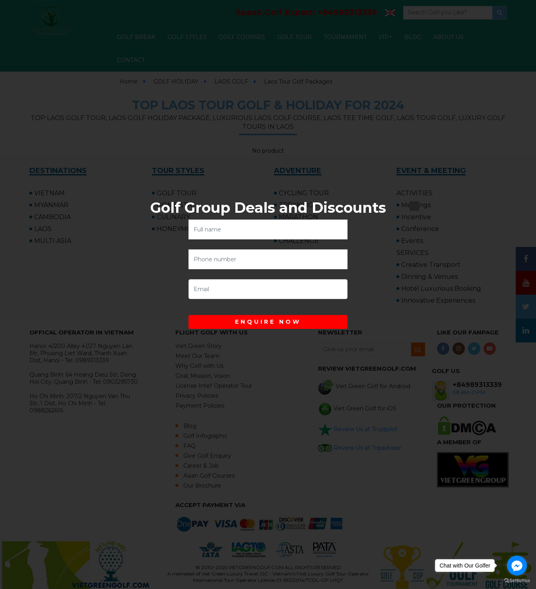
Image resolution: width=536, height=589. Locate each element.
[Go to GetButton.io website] (517, 580)
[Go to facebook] (517, 565)
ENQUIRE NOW (268, 321)
